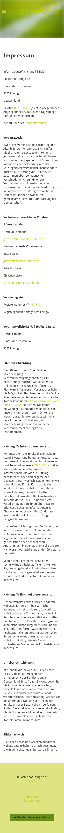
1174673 (35, 304)
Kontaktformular (35, 123)
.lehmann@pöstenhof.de (29, 239)
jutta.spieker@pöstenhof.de (21, 261)
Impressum (32, 797)
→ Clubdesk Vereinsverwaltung (32, 817)
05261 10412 (22, 108)
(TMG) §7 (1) (41, 465)
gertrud (8, 239)
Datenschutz (32, 800)
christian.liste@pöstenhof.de (21, 283)
